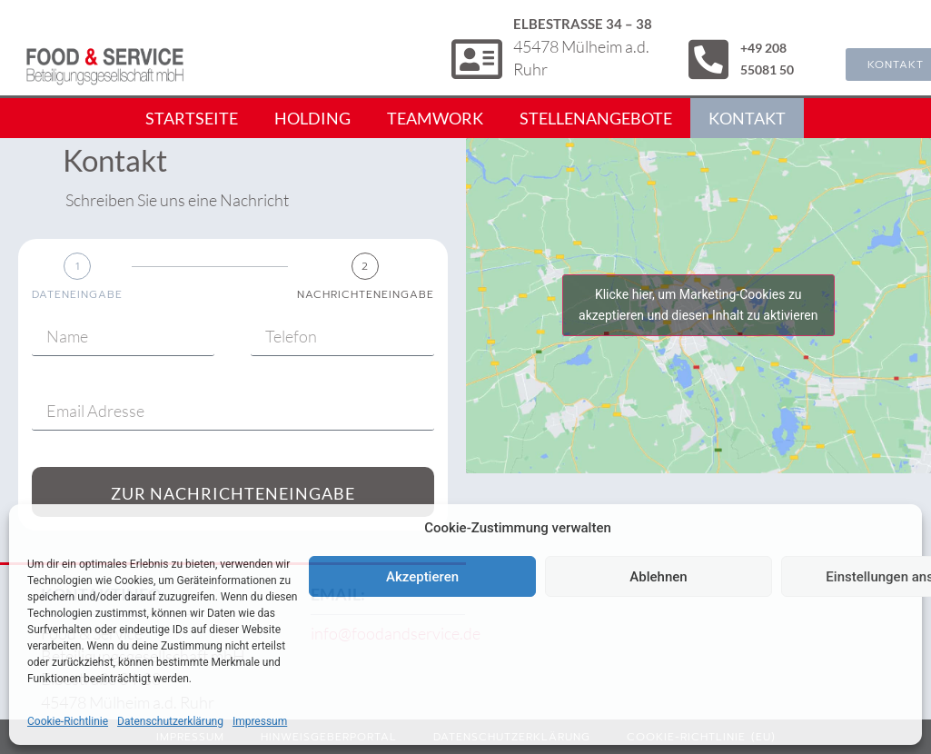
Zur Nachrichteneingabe (233, 493)
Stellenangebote (596, 118)
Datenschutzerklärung (170, 721)
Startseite (191, 118)
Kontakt (747, 118)
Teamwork (435, 118)
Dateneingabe (77, 294)
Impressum (260, 721)
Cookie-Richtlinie (67, 721)
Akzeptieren (422, 577)
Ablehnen (658, 577)
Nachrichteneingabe (365, 294)
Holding (312, 118)
